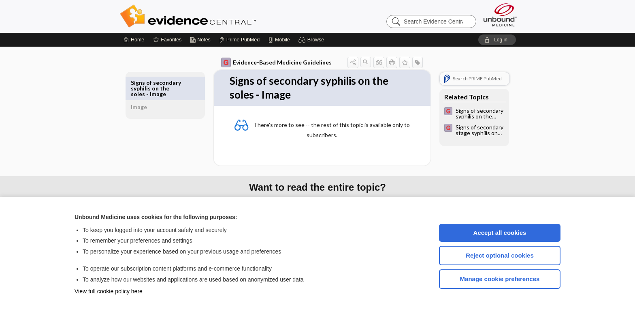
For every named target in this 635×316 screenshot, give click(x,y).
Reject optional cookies (500, 255)
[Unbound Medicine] (500, 15)
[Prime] (239, 40)
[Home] (134, 40)
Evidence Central (220, 16)
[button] (312, 40)
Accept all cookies (499, 232)
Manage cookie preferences (500, 278)
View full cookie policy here (109, 291)
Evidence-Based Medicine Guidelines (267, 62)
